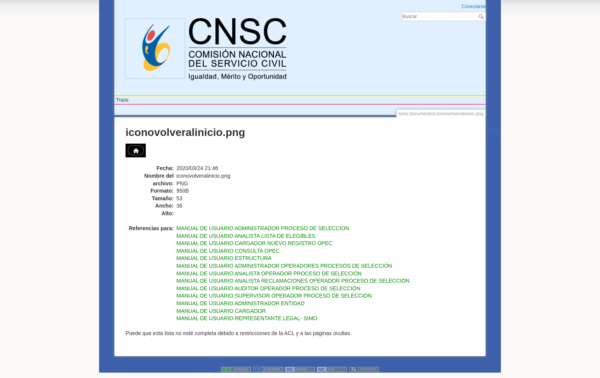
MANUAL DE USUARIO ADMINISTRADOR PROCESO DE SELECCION (262, 228)
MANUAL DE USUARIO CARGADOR (221, 311)
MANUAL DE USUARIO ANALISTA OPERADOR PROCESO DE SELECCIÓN (269, 273)
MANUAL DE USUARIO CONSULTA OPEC (228, 251)
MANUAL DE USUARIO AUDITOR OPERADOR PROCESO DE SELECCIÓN (268, 288)
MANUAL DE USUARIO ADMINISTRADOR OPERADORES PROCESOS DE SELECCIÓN (284, 266)
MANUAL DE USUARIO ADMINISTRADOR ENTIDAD (240, 303)
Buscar (482, 16)
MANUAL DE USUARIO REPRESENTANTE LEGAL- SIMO (246, 318)
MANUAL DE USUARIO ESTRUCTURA (223, 258)
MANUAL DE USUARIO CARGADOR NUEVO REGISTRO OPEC (254, 243)
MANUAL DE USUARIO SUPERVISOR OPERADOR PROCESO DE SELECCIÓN (274, 296)
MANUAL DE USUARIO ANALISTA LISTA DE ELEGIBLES (245, 236)
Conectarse (473, 6)
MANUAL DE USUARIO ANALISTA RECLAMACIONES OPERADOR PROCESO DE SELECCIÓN (292, 281)
